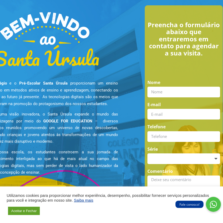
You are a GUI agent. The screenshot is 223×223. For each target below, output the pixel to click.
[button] (213, 204)
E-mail (154, 104)
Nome (153, 82)
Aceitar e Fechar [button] (24, 211)
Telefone (156, 127)
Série (152, 149)
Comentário (160, 171)
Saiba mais (83, 200)
